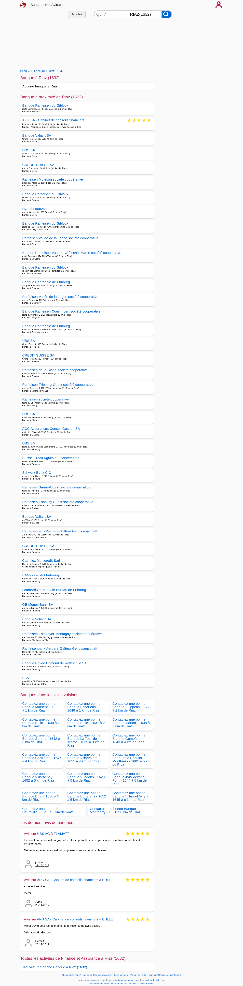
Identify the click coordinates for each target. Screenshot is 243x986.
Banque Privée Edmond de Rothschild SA (54, 663)
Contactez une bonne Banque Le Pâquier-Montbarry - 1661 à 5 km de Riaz (131, 759)
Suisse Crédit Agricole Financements (50, 458)
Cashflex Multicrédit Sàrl (41, 560)
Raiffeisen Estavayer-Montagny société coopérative (62, 634)
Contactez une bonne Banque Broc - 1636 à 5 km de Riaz (40, 796)
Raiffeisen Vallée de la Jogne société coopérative (60, 238)
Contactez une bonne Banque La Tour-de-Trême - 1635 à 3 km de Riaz (85, 740)
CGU (144, 975)
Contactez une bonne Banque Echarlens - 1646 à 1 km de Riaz (83, 707)
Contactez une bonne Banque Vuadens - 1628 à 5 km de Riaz (86, 777)
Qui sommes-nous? (71, 975)
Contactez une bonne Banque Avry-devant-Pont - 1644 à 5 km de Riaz (129, 779)
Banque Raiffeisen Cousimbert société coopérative (61, 311)
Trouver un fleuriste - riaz (141, 983)
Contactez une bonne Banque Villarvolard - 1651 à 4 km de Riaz (83, 758)
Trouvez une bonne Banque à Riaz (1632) (54, 967)
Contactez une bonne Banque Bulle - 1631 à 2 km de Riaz (86, 723)
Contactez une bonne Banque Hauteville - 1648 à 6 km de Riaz (47, 810)
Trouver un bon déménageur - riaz (123, 980)
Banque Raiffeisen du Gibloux (45, 105)
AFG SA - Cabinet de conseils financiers (53, 120)
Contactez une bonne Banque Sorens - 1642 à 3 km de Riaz (41, 738)
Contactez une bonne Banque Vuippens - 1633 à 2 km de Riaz (131, 707)
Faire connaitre (121, 975)
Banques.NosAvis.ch (47, 5)
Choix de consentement (169, 975)
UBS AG (43, 834)
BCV (25, 677)
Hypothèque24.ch (36, 208)
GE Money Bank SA (37, 604)
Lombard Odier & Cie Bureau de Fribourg (54, 590)
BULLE (107, 880)
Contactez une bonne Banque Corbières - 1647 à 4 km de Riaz (41, 758)
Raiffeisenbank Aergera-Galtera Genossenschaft (59, 531)
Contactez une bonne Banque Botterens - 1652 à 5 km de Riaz (86, 796)
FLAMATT (61, 834)
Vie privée (135, 975)
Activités (77, 14)
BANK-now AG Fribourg (40, 575)
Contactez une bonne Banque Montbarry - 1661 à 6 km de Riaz (115, 810)
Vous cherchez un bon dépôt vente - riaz (108, 983)
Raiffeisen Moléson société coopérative (52, 179)
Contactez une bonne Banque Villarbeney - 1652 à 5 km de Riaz (38, 777)
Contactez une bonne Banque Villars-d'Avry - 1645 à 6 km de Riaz (130, 796)
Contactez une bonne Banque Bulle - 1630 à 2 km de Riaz (41, 723)
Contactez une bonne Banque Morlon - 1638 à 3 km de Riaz (131, 723)
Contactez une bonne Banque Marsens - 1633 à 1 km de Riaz (40, 707)
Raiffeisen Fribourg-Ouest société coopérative (57, 384)
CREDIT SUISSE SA (38, 164)
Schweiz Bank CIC (36, 472)
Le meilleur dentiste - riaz (154, 980)
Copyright (153, 975)
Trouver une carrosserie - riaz (91, 980)
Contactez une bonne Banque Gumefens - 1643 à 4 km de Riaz (128, 738)
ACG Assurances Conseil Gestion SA (51, 428)
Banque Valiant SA (36, 135)
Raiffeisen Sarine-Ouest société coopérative (56, 487)
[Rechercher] (167, 14)
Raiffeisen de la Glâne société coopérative (55, 370)
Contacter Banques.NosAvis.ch (97, 975)
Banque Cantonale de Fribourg (46, 282)
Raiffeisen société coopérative (45, 399)
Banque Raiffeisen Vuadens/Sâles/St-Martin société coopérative (71, 252)
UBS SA (28, 150)
